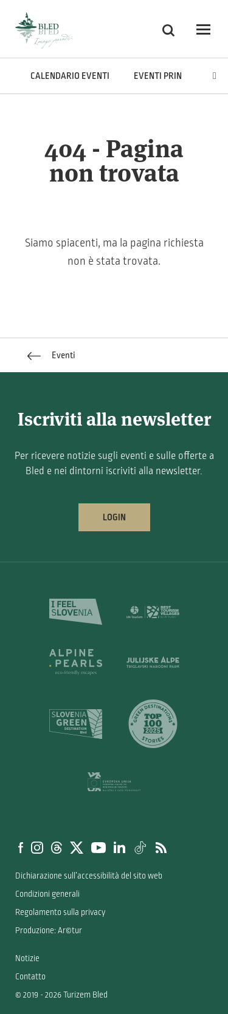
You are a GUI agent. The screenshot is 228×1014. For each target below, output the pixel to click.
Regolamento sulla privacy (60, 912)
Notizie (27, 958)
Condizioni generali (47, 894)
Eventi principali (170, 76)
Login (114, 517)
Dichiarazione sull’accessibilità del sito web (88, 875)
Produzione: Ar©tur (48, 930)
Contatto (30, 976)
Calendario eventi (69, 76)
